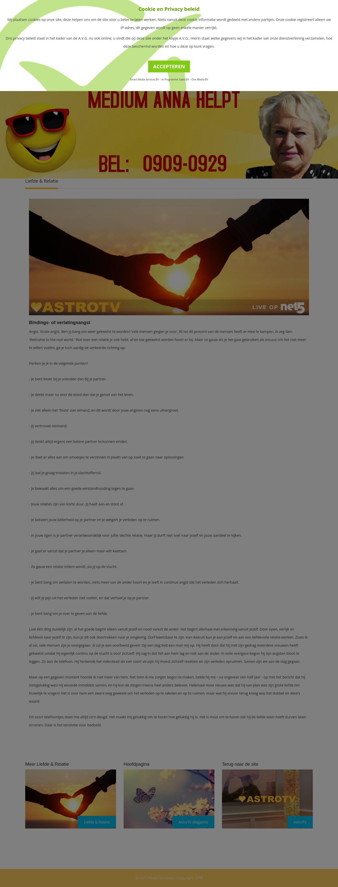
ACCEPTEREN (169, 66)
